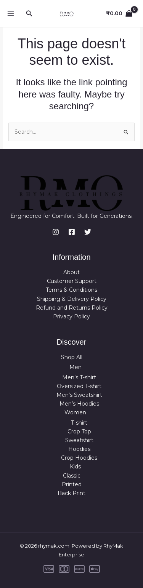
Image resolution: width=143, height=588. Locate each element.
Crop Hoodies (79, 457)
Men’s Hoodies (79, 403)
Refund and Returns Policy (72, 307)
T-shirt (79, 422)
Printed (72, 484)
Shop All (71, 357)
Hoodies (79, 449)
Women (75, 412)
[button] (29, 14)
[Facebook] (71, 231)
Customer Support (71, 281)
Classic (71, 475)
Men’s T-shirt (79, 377)
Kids (75, 466)
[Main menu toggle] (10, 13)
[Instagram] (55, 231)
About (71, 272)
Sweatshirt (79, 440)
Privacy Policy (71, 316)
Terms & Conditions (71, 289)
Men (75, 367)
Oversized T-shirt (79, 386)
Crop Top (79, 431)
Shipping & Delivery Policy (71, 299)
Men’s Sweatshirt (79, 394)
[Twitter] (87, 231)
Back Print (71, 493)
